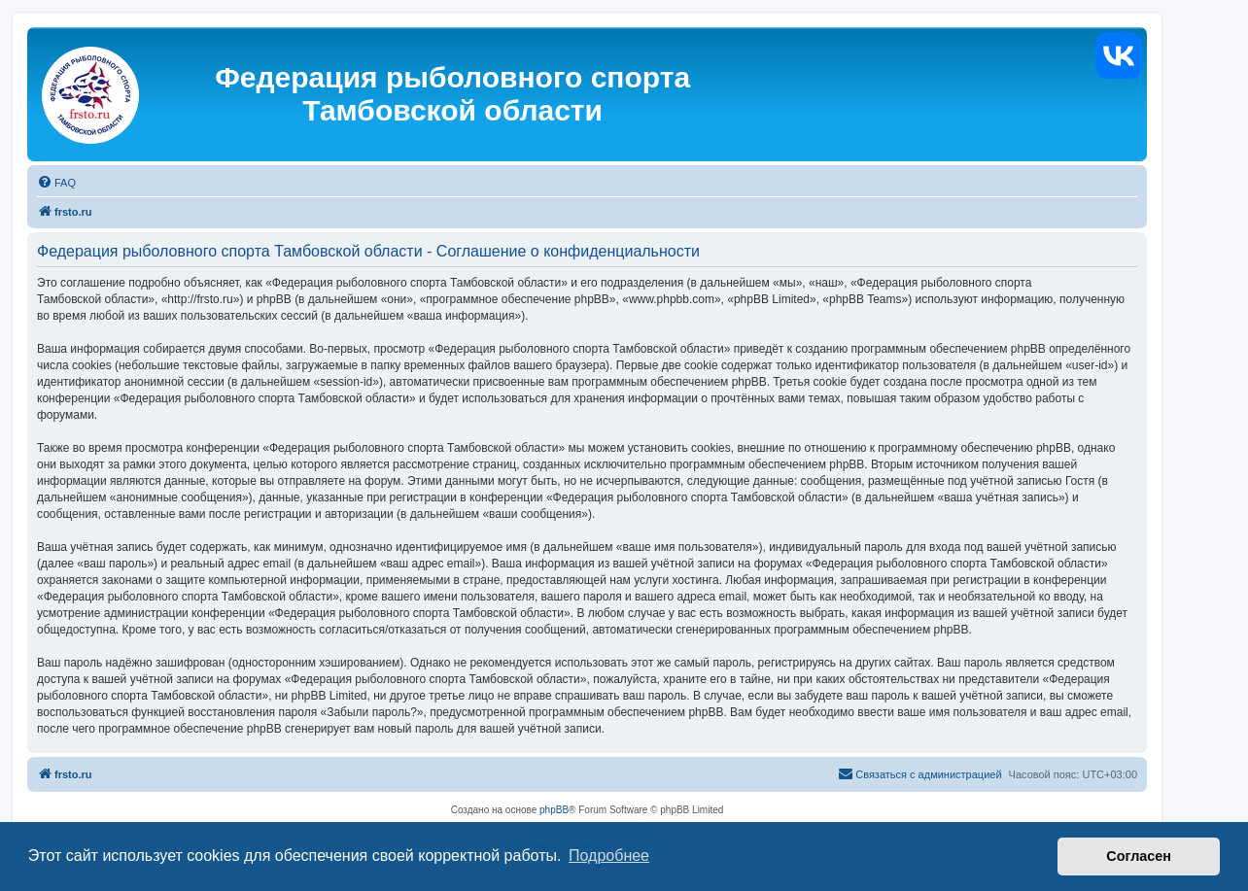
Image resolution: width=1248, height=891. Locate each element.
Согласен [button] (1138, 856)
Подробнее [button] (609, 855)
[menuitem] (56, 182)
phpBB (554, 810)
